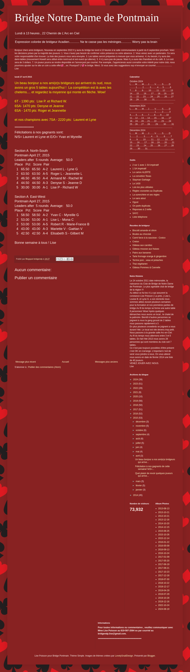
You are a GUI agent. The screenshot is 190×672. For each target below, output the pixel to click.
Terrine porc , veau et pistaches (147, 260)
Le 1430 (136, 183)
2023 (136, 383)
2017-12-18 (163, 575)
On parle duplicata (141, 206)
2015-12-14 (163, 538)
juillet (138, 443)
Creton (135, 241)
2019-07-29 (163, 594)
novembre (141, 426)
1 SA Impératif (139, 168)
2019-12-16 (163, 601)
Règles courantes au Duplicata (147, 191)
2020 (136, 396)
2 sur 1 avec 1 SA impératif (145, 165)
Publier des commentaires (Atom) (44, 367)
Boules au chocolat (141, 234)
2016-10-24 (163, 553)
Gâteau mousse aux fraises (145, 249)
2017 (136, 409)
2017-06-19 (163, 564)
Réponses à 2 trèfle (141, 209)
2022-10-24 (163, 605)
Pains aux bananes (141, 252)
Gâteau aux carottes (142, 245)
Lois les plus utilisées (142, 187)
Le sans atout (139, 198)
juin (138, 447)
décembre (141, 421)
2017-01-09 (163, 557)
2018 (136, 405)
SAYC (135, 213)
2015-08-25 (163, 531)
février (139, 485)
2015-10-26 (163, 534)
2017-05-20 (163, 560)
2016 (136, 413)
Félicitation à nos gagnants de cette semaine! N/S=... (152, 467)
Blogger (151, 655)
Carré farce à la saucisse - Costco (149, 237)
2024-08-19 (163, 609)
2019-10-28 (163, 598)
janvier (139, 489)
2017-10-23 (163, 572)
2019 (136, 401)
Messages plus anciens (106, 362)
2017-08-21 (163, 568)
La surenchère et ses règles (145, 194)
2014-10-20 (163, 523)
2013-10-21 (163, 512)
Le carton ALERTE (141, 172)
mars (138, 481)
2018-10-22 (163, 583)
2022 (136, 388)
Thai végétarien (140, 264)
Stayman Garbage (141, 179)
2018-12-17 (163, 586)
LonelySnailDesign (124, 655)
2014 (136, 495)
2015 (136, 418)
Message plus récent (26, 362)
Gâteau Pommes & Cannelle (146, 267)
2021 (136, 392)
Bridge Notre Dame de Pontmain (87, 17)
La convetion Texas (141, 176)
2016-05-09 (163, 545)
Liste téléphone (139, 217)
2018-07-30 (163, 579)
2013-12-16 (163, 519)
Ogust (135, 202)
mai (138, 451)
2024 (136, 379)
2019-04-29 (163, 590)
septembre (141, 434)
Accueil (65, 362)
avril (138, 456)
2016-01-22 (163, 542)
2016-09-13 (163, 549)
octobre (140, 430)
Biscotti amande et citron (144, 230)
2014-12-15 (163, 527)
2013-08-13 (163, 508)
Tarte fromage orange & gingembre (149, 256)
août (138, 438)
